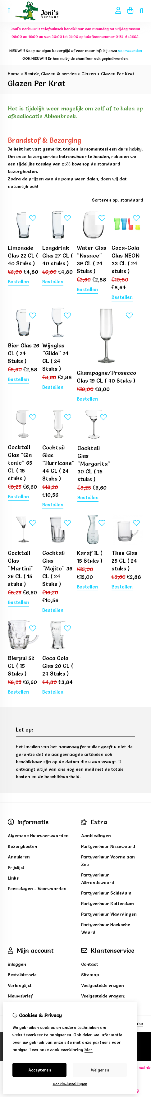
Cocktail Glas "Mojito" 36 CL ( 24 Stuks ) (57, 568)
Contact (89, 964)
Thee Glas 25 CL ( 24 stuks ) (124, 560)
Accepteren (39, 1069)
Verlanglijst (20, 985)
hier (89, 1049)
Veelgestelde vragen (102, 985)
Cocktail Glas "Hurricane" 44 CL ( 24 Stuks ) (58, 463)
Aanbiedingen (96, 836)
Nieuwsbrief (20, 996)
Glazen (88, 74)
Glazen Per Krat (118, 74)
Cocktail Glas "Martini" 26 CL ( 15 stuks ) (21, 568)
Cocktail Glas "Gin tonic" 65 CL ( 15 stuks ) (20, 463)
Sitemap (90, 975)
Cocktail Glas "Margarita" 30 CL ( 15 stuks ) (93, 463)
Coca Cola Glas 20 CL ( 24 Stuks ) (57, 665)
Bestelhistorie (22, 975)
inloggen (17, 964)
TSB (139, 1023)
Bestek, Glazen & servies (50, 74)
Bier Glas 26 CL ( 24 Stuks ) (23, 353)
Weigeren (100, 1069)
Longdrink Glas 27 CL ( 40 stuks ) (57, 255)
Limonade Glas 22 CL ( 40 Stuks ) (23, 255)
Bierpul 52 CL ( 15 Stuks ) (21, 665)
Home (14, 74)
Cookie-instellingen (70, 1083)
